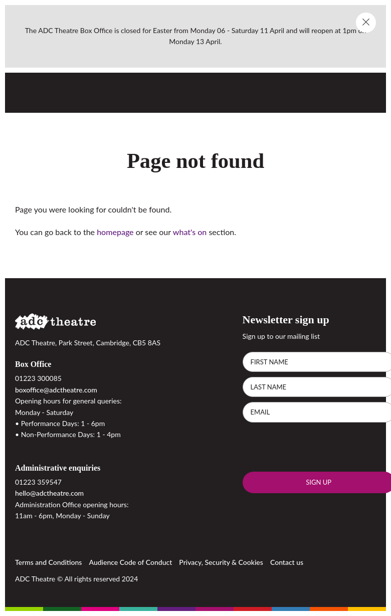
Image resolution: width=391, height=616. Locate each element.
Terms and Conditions (48, 562)
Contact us (286, 562)
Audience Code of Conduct (130, 562)
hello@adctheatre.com (49, 493)
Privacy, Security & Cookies (221, 562)
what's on (190, 232)
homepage (115, 232)
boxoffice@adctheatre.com (56, 389)
